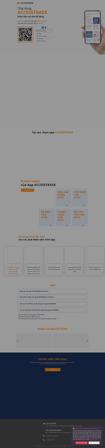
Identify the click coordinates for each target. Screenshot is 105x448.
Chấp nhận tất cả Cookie (81, 442)
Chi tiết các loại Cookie (94, 442)
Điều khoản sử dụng (93, 439)
